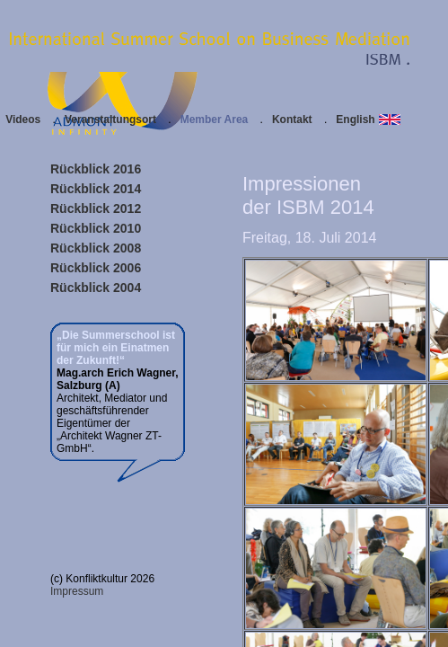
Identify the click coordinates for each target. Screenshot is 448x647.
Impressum (76, 591)
